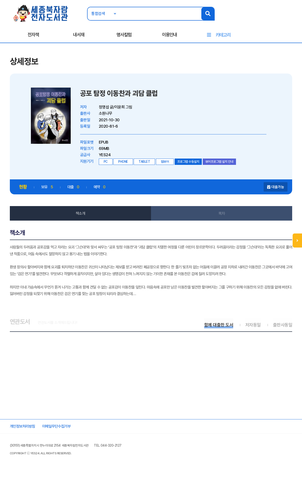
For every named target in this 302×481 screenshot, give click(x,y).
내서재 (78, 35)
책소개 (81, 215)
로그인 (271, 18)
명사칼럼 (124, 35)
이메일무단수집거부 (60, 435)
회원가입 (287, 18)
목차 (221, 215)
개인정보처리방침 (24, 435)
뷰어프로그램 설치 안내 (220, 163)
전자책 (33, 35)
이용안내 (169, 35)
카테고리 (223, 35)
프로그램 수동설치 (189, 163)
